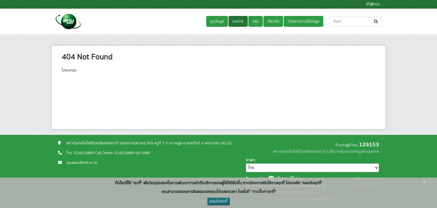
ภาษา (250, 160)
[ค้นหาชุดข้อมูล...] (355, 22)
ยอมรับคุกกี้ (218, 201)
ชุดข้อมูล (217, 21)
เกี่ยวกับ (273, 21)
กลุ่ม (255, 21)
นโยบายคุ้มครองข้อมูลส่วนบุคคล (354, 151)
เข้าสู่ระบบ (373, 4)
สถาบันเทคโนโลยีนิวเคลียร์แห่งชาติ (299, 151)
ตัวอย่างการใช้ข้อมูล (303, 21)
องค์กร (238, 21)
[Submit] (376, 22)
